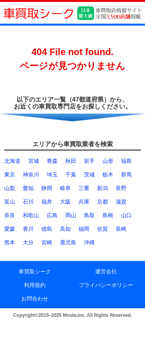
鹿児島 (68, 242)
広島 (52, 215)
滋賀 (121, 202)
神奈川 (31, 174)
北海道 (12, 161)
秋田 (70, 161)
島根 (107, 215)
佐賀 (102, 229)
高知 (65, 229)
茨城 (89, 174)
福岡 (83, 229)
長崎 (121, 229)
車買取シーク (35, 271)
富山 (9, 202)
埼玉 (52, 174)
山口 (126, 215)
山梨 (9, 188)
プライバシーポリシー (106, 285)
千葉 (70, 174)
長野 (121, 188)
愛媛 (9, 229)
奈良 (9, 215)
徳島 (46, 229)
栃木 (107, 174)
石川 (28, 202)
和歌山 (31, 215)
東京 (9, 174)
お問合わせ (34, 298)
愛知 (28, 188)
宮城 (33, 161)
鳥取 (89, 215)
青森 (52, 161)
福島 (126, 161)
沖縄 (89, 242)
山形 (107, 161)
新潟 (102, 188)
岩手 (89, 161)
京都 (102, 202)
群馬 (126, 174)
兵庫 (83, 202)
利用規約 (35, 285)
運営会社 (106, 271)
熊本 (9, 242)
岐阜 (65, 188)
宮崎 (46, 242)
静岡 (46, 188)
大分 (28, 242)
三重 (83, 188)
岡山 (70, 215)
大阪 (65, 202)
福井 (46, 202)
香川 (28, 229)
